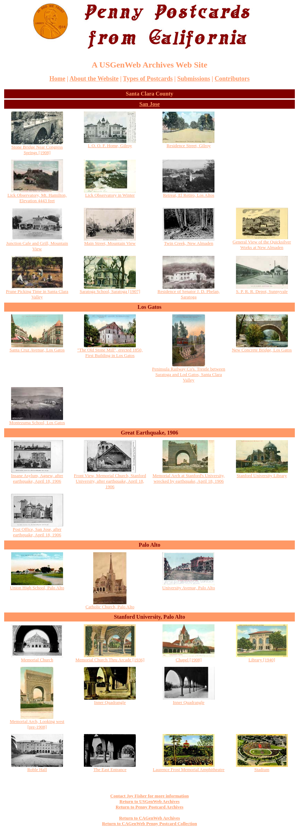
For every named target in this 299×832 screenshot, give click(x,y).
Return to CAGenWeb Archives (149, 818)
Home (57, 78)
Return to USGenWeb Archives (149, 801)
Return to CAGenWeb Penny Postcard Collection (149, 823)
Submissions (193, 78)
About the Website (93, 78)
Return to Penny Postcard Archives (149, 806)
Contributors (231, 78)
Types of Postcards (148, 78)
